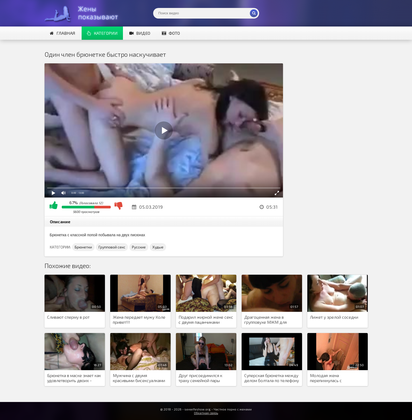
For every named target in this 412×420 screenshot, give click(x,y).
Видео (139, 33)
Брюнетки (83, 247)
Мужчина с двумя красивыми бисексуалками (139, 378)
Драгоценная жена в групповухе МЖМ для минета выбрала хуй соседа (271, 319)
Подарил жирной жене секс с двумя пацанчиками (206, 319)
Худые (157, 247)
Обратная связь (206, 413)
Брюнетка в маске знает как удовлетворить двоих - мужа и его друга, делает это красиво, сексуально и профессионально (74, 378)
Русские (139, 247)
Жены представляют (84, 13)
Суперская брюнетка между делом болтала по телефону (271, 378)
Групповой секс (112, 247)
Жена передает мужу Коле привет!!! (139, 319)
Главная (62, 33)
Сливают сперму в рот (68, 317)
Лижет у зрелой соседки (334, 317)
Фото (171, 33)
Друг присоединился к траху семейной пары (200, 378)
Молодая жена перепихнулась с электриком (326, 378)
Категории (102, 33)
